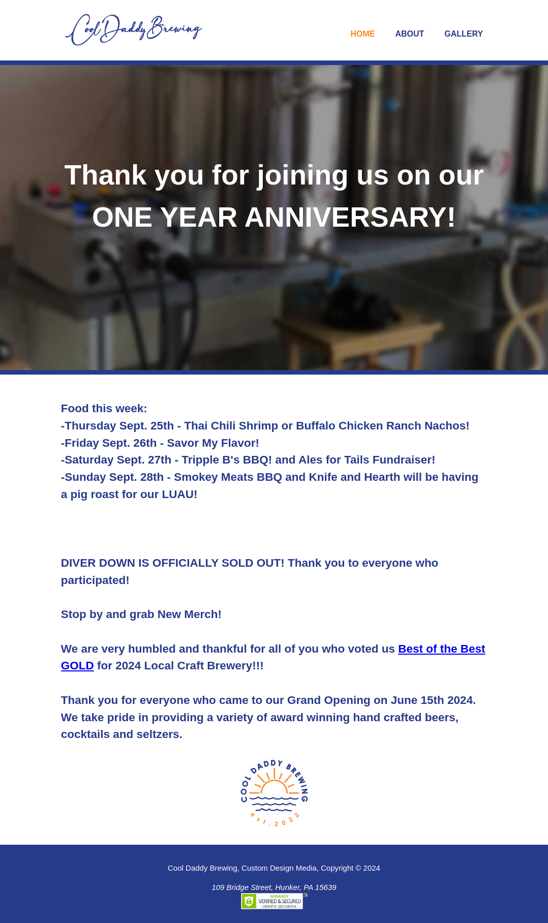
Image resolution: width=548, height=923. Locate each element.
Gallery (463, 33)
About (409, 33)
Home (362, 33)
